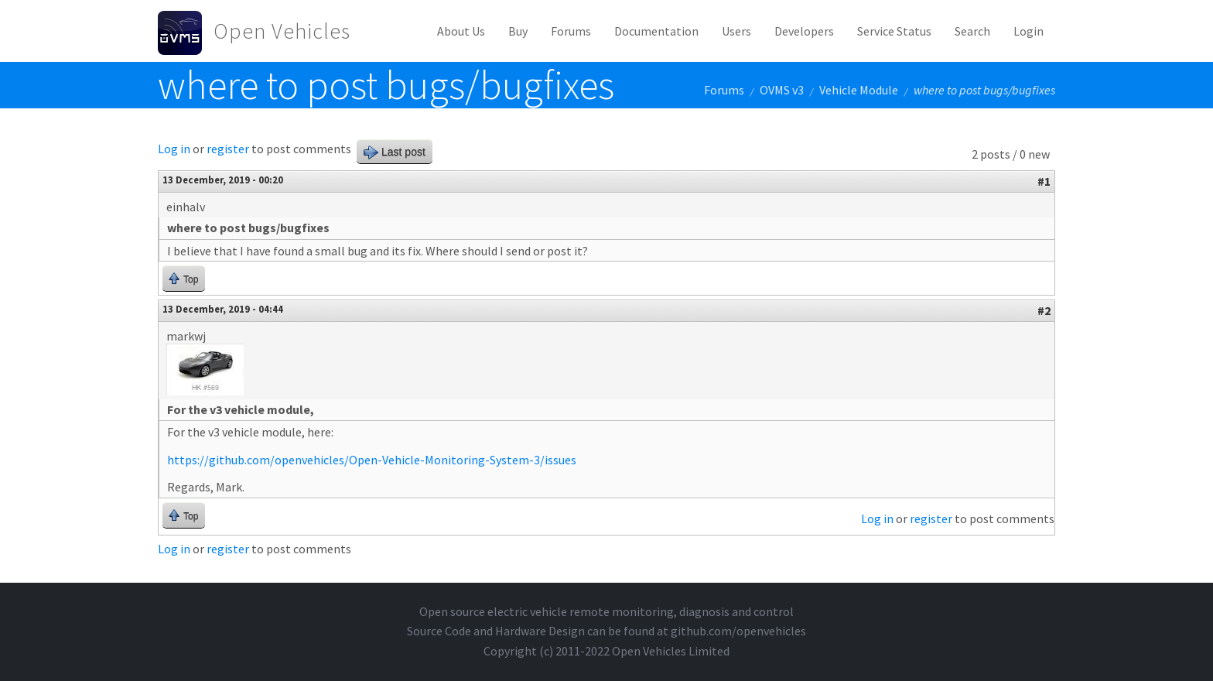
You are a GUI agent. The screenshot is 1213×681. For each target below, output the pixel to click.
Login (1028, 31)
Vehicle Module (858, 90)
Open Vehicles (282, 31)
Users (736, 31)
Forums (571, 31)
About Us (461, 31)
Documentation (656, 31)
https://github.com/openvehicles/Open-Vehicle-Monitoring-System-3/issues (371, 459)
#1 (1044, 181)
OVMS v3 (782, 90)
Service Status (894, 31)
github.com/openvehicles (738, 630)
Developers (804, 31)
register (228, 148)
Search (972, 31)
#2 (1044, 310)
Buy (518, 31)
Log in (174, 148)
